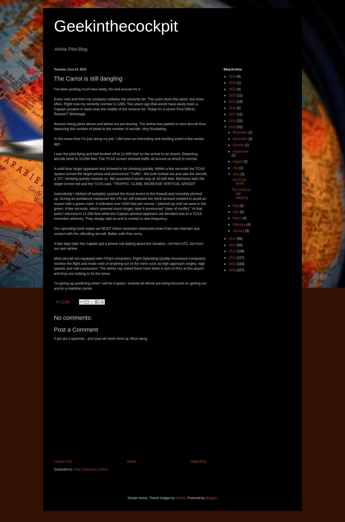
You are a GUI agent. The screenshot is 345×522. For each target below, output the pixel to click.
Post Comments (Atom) (90, 469)
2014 (233, 239)
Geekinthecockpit (116, 26)
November (241, 139)
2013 (233, 245)
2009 (233, 270)
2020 (233, 95)
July (236, 168)
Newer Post (63, 461)
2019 (233, 102)
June (236, 174)
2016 (233, 121)
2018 (233, 108)
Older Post (198, 461)
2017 (233, 114)
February (239, 224)
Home (131, 461)
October (239, 145)
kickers (181, 498)
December (241, 132)
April (236, 212)
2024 (233, 76)
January (239, 231)
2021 (233, 89)
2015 (233, 127)
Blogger (211, 498)
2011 (233, 258)
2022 (233, 83)
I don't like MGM (239, 182)
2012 (233, 251)
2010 (233, 264)
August (238, 161)
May (236, 206)
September (241, 151)
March (238, 218)
